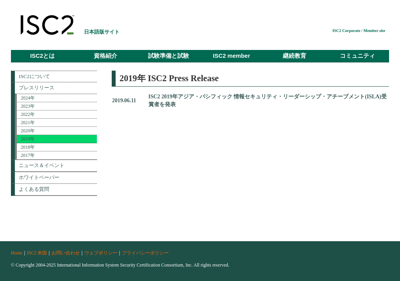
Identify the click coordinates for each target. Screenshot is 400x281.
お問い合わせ (66, 253)
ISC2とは (42, 56)
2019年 (28, 139)
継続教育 (294, 56)
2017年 (28, 155)
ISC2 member (231, 56)
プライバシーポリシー (145, 253)
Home (16, 253)
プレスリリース (36, 88)
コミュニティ (357, 56)
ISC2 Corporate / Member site (358, 30)
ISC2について (34, 76)
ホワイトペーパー (39, 177)
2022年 (28, 114)
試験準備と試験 (168, 56)
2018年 (28, 147)
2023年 (28, 106)
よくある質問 (34, 189)
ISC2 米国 (37, 253)
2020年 (28, 130)
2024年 (28, 98)
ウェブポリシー (100, 253)
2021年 (28, 122)
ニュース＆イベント (41, 165)
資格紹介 (105, 56)
